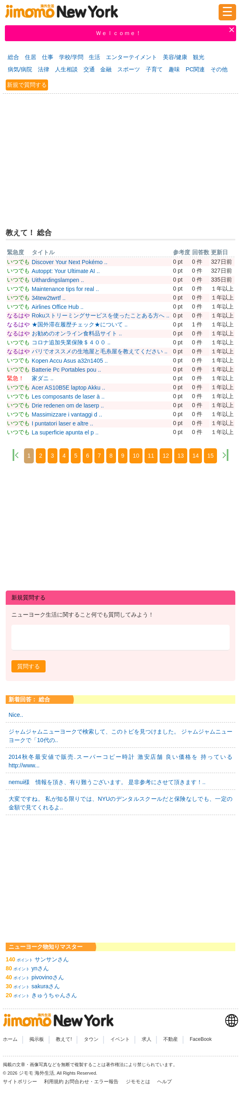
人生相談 (66, 69)
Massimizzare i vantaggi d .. (67, 414)
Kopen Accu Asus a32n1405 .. (70, 360)
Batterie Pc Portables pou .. (66, 369)
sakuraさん (45, 986)
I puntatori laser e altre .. (62, 423)
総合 (13, 57)
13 (180, 455)
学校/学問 (71, 57)
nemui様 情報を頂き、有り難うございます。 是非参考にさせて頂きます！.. (107, 782)
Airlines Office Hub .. (57, 307)
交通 (89, 69)
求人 (146, 1039)
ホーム (10, 1039)
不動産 (170, 1039)
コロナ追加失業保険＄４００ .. (71, 342)
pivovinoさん (47, 977)
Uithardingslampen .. (58, 280)
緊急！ (15, 378)
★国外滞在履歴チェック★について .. (80, 324)
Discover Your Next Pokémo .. (69, 262)
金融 (106, 69)
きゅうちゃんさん (54, 995)
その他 (219, 69)
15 (210, 455)
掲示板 (36, 1039)
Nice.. (16, 715)
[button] (28, 666)
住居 (30, 57)
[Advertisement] (120, 156)
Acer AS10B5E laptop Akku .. (68, 387)
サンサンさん (52, 959)
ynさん (40, 968)
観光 (198, 57)
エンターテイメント (131, 57)
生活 (94, 57)
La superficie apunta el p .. (65, 432)
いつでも (18, 261)
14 (196, 455)
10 (136, 455)
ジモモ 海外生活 (36, 1073)
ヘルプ (164, 1081)
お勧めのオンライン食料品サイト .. (77, 333)
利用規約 (54, 1081)
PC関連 (195, 69)
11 (151, 455)
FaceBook (201, 1039)
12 (166, 455)
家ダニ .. (43, 378)
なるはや (18, 315)
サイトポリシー (20, 1081)
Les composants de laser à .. (68, 396)
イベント (120, 1039)
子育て (154, 69)
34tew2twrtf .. (49, 298)
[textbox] (120, 637)
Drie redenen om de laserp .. (68, 405)
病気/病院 (20, 69)
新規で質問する (27, 85)
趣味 (174, 69)
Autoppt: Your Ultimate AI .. (66, 271)
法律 (43, 69)
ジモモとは (138, 1081)
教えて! (64, 1039)
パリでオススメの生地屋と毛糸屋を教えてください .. (100, 351)
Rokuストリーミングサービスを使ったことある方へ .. (100, 315)
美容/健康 (175, 57)
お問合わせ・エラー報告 (92, 1081)
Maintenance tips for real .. (65, 289)
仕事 (47, 57)
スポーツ (128, 69)
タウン (91, 1039)
